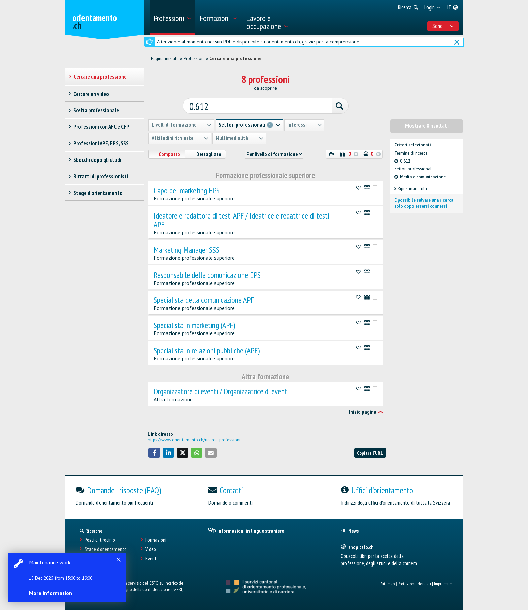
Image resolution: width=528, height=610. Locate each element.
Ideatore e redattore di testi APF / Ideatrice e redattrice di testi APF (241, 220)
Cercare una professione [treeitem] (100, 76)
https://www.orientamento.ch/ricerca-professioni (194, 439)
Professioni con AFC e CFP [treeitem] (101, 126)
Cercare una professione (235, 58)
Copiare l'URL (370, 452)
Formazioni (155, 539)
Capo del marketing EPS (187, 190)
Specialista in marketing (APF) (194, 325)
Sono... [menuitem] (443, 26)
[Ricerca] (339, 106)
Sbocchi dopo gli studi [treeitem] (97, 160)
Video (150, 549)
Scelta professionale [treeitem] (96, 110)
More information (50, 593)
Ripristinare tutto (411, 188)
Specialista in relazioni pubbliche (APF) (207, 350)
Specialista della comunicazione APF (204, 300)
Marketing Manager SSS (186, 249)
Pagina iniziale (165, 58)
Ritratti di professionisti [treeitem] (100, 176)
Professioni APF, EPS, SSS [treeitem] (101, 143)
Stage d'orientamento (106, 549)
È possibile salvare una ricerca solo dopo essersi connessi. (423, 203)
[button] (154, 452)
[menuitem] (172, 17)
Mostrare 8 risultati (427, 125)
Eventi (151, 558)
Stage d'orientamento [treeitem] (98, 193)
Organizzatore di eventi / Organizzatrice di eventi (221, 391)
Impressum (443, 583)
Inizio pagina (362, 412)
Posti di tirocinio (100, 539)
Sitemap (388, 583)
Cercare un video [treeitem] (91, 94)
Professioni (194, 58)
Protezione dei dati (414, 583)
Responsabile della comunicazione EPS (207, 274)
